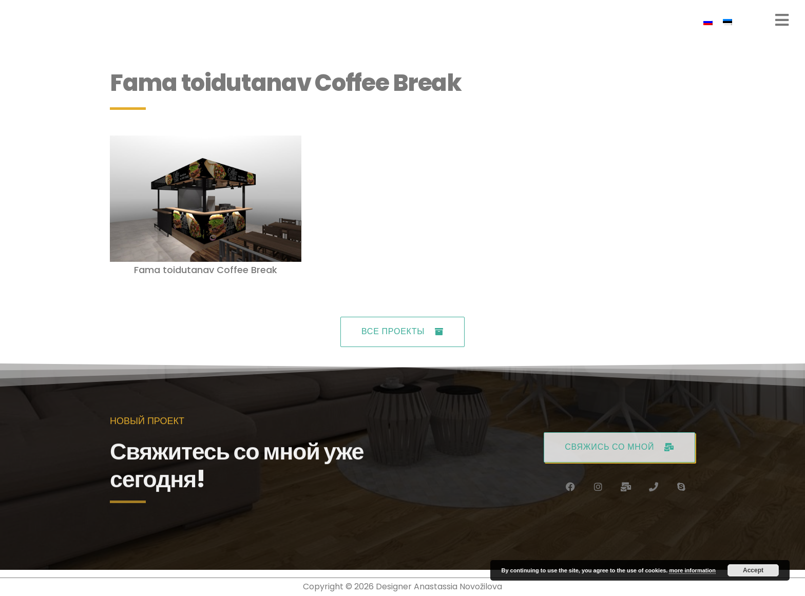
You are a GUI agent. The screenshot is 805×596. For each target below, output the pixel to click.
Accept (753, 570)
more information (692, 570)
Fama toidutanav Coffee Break (205, 269)
